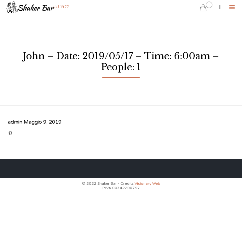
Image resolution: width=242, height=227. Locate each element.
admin (15, 122)
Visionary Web (147, 183)
